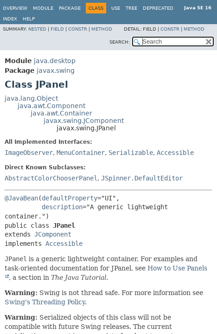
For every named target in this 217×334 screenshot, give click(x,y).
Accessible (175, 152)
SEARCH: (119, 42)
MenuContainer (81, 152)
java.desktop (55, 60)
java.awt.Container (61, 113)
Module (43, 8)
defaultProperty (69, 198)
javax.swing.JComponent (84, 120)
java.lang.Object (31, 98)
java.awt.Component (51, 105)
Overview (15, 8)
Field (57, 29)
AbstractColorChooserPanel (51, 178)
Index (10, 18)
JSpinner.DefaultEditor (142, 178)
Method (101, 29)
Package (70, 8)
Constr (77, 29)
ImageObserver (29, 152)
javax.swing (56, 70)
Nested (37, 29)
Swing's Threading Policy (45, 302)
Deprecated (158, 8)
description (62, 207)
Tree (131, 8)
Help (29, 18)
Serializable (130, 152)
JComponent (52, 234)
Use (115, 8)
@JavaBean (21, 198)
